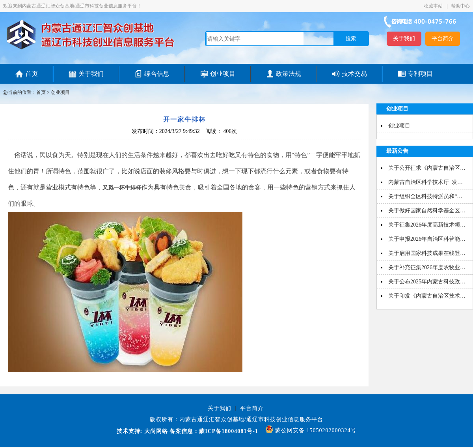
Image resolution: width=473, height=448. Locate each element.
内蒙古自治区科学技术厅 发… (425, 182)
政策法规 (288, 73)
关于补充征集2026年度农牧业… (427, 267)
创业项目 (222, 73)
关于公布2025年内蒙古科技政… (427, 282)
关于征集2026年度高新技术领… (427, 225)
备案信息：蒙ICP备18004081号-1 (213, 431)
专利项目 (420, 73)
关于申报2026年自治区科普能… (427, 239)
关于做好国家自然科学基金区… (427, 211)
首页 (31, 73)
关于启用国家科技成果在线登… (427, 253)
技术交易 (354, 73)
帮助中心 (460, 6)
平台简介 (443, 38)
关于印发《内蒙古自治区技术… (427, 296)
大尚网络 (155, 431)
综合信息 (156, 73)
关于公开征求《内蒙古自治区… (427, 168)
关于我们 (404, 38)
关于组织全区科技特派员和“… (425, 196)
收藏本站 (434, 6)
